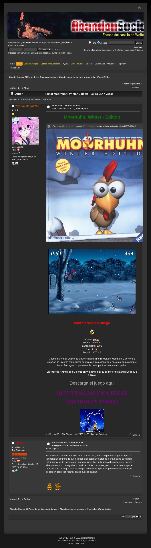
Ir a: (123, 517)
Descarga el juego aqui (92, 383)
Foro (92, 43)
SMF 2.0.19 (63, 538)
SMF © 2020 (75, 538)
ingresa (45, 43)
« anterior (126, 84)
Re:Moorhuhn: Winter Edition (68, 442)
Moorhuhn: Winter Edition (66, 105)
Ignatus (20, 443)
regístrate (55, 43)
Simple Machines (88, 538)
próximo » (137, 84)
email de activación (17, 45)
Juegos (102, 43)
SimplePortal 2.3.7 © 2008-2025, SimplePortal (77, 541)
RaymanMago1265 (27, 105)
